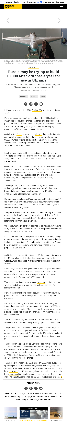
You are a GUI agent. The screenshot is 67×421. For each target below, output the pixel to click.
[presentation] (7, 407)
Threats (33, 59)
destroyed (13, 363)
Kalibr (52, 328)
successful (14, 366)
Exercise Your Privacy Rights (54, 2)
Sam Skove (25, 82)
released (38, 126)
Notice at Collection (12, 2)
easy (49, 357)
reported (32, 167)
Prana (19, 126)
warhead (16, 279)
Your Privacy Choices (32, 2)
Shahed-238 (54, 314)
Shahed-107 (33, 311)
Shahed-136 (37, 102)
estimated (41, 274)
